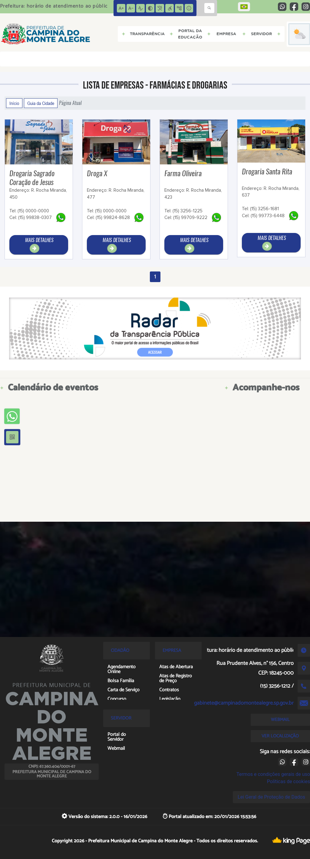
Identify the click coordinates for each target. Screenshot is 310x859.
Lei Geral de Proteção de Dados (271, 797)
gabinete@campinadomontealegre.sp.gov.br (244, 703)
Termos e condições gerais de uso (273, 774)
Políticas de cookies (288, 781)
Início (14, 103)
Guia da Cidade (40, 103)
